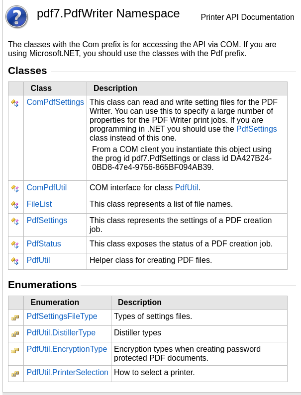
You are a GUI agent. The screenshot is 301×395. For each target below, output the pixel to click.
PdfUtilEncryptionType (66, 349)
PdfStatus (43, 243)
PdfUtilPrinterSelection (67, 372)
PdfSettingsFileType (61, 316)
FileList (39, 204)
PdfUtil (187, 187)
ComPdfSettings (55, 102)
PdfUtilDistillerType (61, 332)
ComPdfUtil (46, 187)
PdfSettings (256, 129)
